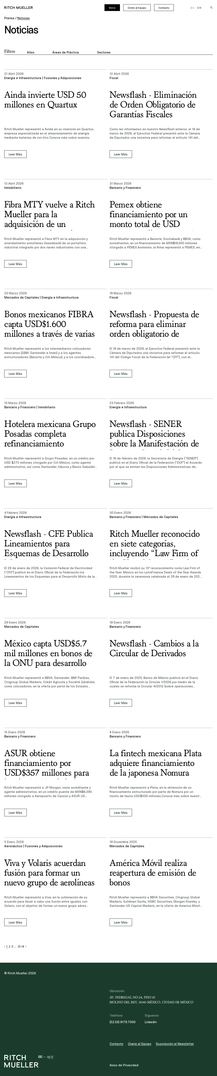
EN (200, 8)
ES (192, 8)
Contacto (164, 8)
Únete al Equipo (137, 8)
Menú (112, 8)
